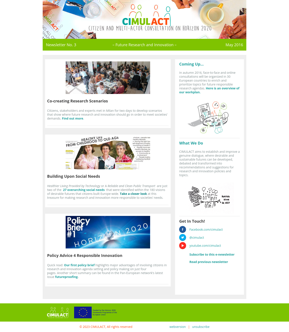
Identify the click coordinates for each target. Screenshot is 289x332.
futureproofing (66, 277)
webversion (177, 327)
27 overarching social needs (84, 190)
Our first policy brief (79, 265)
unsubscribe (200, 327)
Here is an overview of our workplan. (209, 90)
